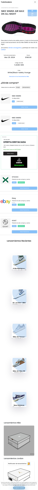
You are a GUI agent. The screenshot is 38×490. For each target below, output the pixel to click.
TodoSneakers (6, 2)
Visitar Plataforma (24, 188)
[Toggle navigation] (35, 2)
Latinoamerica (26, 87)
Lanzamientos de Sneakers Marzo (9, 7)
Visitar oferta (10, 153)
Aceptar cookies (19, 488)
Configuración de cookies (19, 485)
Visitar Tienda (24, 107)
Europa (18, 87)
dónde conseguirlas (14, 48)
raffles (3, 50)
